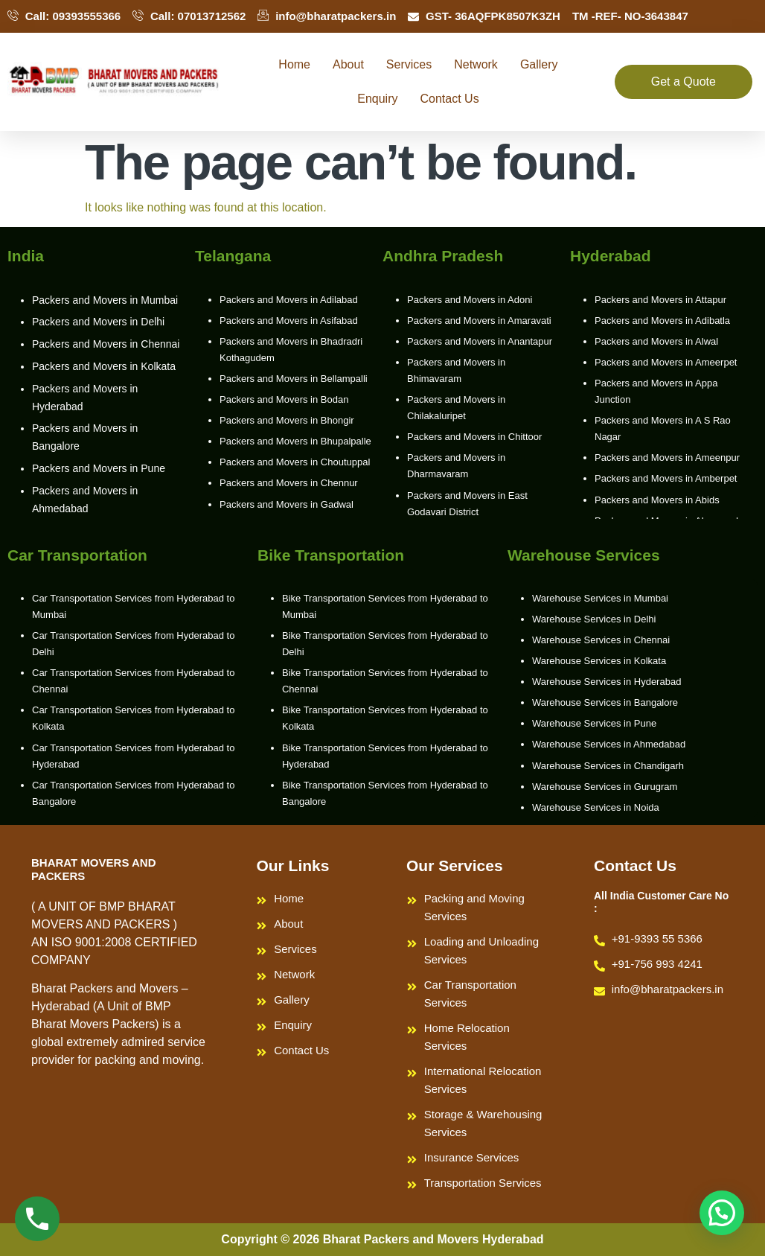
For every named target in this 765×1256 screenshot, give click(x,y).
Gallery (539, 64)
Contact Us (449, 98)
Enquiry (377, 98)
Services (409, 64)
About (348, 64)
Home (294, 64)
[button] (722, 1212)
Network (476, 64)
